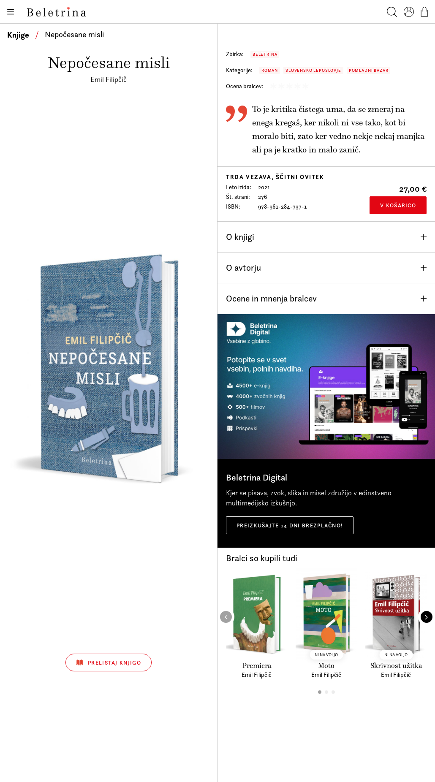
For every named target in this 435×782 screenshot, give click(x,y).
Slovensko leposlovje (313, 70)
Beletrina (265, 54)
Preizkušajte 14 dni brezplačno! (290, 525)
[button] (319, 692)
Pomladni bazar (369, 70)
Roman (269, 70)
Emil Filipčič (108, 79)
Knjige (18, 35)
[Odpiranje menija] (10, 12)
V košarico (398, 205)
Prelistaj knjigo (108, 662)
